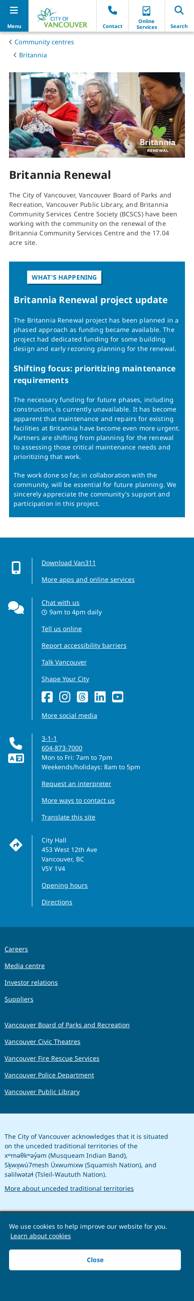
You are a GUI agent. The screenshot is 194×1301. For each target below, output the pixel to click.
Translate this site (68, 817)
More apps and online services (88, 579)
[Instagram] (65, 697)
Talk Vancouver (64, 662)
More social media (69, 715)
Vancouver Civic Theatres (42, 1041)
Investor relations (31, 982)
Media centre (25, 965)
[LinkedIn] (100, 697)
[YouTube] (117, 697)
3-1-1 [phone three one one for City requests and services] (49, 738)
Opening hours (65, 885)
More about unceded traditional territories (69, 1188)
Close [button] (95, 1259)
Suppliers (19, 999)
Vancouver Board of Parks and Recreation (67, 1024)
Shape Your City (65, 678)
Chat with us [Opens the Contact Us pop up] (61, 602)
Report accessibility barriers (84, 645)
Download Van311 (69, 562)
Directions (57, 902)
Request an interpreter (76, 783)
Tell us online (62, 628)
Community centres (44, 41)
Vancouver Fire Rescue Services (52, 1058)
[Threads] (82, 697)
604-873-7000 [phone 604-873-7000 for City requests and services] (62, 748)
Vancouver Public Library (42, 1091)
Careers (16, 949)
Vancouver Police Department (49, 1075)
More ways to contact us (78, 800)
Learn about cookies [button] (40, 1235)
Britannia (33, 55)
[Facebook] (47, 697)
